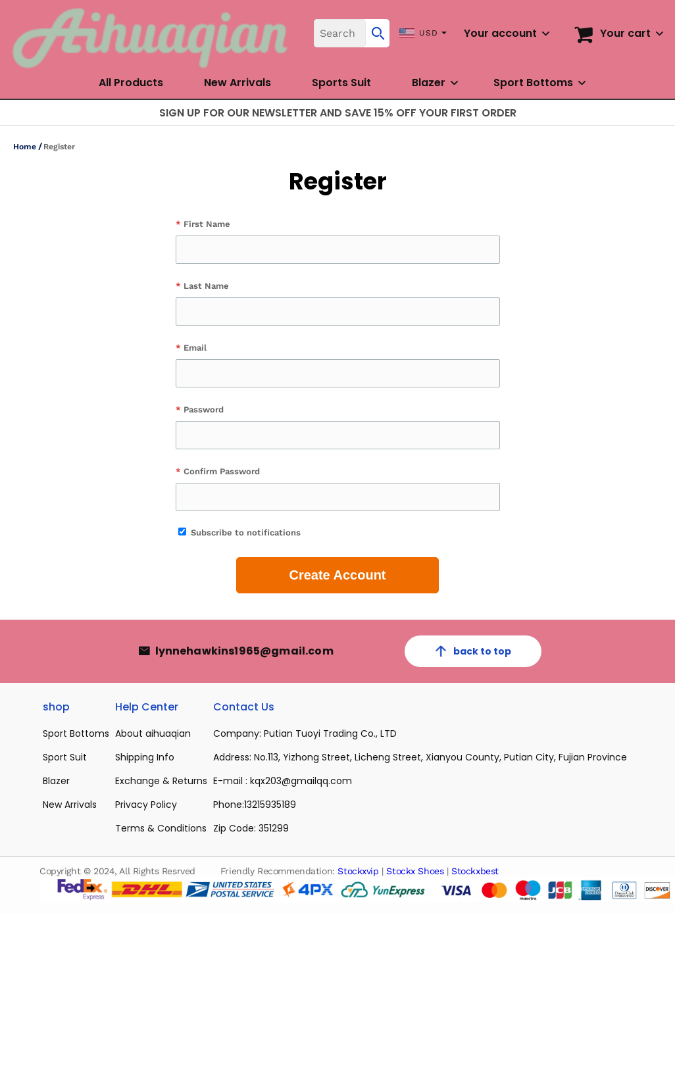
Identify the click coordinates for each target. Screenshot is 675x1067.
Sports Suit (341, 82)
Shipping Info (144, 757)
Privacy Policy (146, 804)
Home (24, 146)
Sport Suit (65, 757)
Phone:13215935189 (254, 804)
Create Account (337, 575)
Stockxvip (358, 871)
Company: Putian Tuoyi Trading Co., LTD (305, 733)
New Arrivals (237, 82)
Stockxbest (475, 871)
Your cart (625, 33)
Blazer (428, 82)
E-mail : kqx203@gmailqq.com (282, 780)
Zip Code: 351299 (251, 828)
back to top (473, 651)
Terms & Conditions (161, 828)
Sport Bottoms (533, 82)
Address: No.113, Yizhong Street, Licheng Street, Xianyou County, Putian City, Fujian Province (420, 757)
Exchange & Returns (161, 780)
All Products (131, 82)
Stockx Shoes (414, 871)
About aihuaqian (153, 733)
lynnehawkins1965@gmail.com (244, 651)
